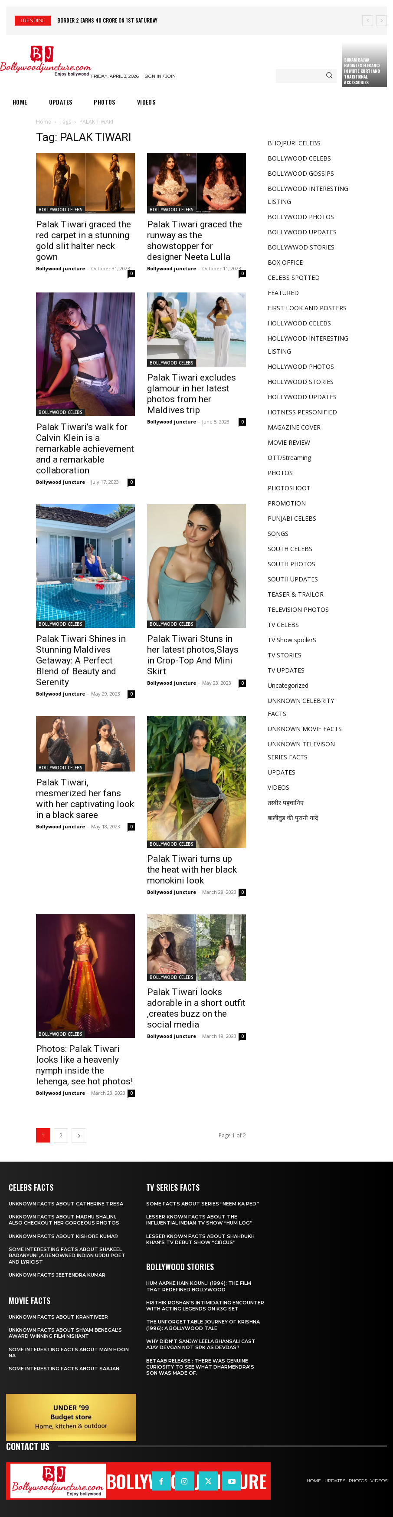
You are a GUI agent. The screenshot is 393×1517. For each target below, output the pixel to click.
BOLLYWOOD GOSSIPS (301, 173)
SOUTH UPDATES (293, 579)
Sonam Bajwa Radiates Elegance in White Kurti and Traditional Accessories (362, 70)
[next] (381, 20)
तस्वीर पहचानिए (286, 802)
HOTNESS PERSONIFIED (302, 412)
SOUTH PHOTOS (291, 564)
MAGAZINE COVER (294, 427)
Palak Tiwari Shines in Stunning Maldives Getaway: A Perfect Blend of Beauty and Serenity (81, 660)
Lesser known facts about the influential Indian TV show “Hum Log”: (200, 1220)
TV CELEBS (283, 625)
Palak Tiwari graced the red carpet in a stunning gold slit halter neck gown (83, 240)
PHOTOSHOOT (289, 488)
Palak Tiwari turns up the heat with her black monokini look (192, 870)
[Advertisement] (307, 890)
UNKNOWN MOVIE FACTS (305, 729)
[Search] (329, 76)
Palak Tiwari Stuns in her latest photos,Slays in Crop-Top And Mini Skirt (193, 655)
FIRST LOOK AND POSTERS (307, 308)
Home (43, 121)
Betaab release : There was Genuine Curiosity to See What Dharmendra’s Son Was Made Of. (200, 1367)
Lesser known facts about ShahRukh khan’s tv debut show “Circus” (200, 1239)
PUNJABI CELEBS (292, 518)
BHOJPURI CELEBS (294, 143)
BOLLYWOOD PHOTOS (301, 217)
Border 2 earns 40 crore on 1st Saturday (107, 20)
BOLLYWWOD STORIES (301, 247)
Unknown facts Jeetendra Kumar (57, 1275)
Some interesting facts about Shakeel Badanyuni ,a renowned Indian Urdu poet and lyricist (67, 1255)
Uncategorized (288, 685)
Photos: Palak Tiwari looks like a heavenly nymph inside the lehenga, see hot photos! (84, 1065)
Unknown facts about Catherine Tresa (66, 1204)
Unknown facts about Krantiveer (58, 1317)
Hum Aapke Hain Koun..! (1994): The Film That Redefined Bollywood (198, 1286)
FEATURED (283, 293)
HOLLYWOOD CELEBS (299, 323)
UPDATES (281, 772)
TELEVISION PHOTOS (298, 609)
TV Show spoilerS (292, 640)
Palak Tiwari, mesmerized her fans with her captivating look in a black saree (85, 798)
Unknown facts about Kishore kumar (63, 1236)
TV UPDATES (286, 670)
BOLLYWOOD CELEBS (60, 210)
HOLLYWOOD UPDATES (302, 397)
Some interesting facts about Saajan (64, 1369)
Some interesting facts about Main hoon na (69, 1352)
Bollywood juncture (60, 268)
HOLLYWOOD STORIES (301, 382)
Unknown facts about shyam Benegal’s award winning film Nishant (65, 1333)
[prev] (367, 20)
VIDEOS (278, 787)
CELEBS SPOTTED (294, 277)
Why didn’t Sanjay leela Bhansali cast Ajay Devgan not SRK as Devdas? (200, 1344)
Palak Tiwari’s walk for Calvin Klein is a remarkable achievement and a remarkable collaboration (85, 449)
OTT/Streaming (289, 457)
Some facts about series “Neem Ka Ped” (202, 1204)
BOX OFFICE (285, 262)
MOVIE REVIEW (289, 442)
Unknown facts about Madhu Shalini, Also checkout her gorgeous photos (64, 1220)
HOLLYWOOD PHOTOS (301, 366)
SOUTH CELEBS (290, 549)
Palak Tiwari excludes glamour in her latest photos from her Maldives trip (191, 393)
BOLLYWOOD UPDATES (302, 232)
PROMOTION (287, 503)
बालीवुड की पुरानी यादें (293, 818)
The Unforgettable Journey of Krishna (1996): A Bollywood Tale (203, 1325)
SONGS (278, 533)
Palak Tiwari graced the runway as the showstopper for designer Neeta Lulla (194, 240)
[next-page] (79, 1135)
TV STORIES (284, 655)
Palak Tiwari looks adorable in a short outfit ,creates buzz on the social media (196, 1008)
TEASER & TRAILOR (296, 594)
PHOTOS (280, 473)
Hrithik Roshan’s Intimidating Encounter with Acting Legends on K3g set (205, 1306)
